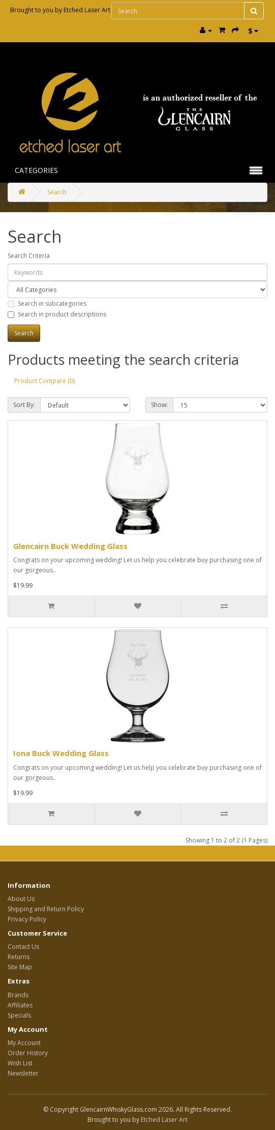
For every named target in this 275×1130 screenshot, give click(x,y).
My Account (24, 1042)
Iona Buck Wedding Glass (61, 753)
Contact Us (23, 946)
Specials (19, 1015)
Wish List (20, 1063)
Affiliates (20, 1005)
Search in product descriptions (57, 314)
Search (57, 192)
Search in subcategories (47, 303)
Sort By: (24, 404)
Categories (36, 170)
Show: (159, 404)
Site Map (20, 967)
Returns (18, 956)
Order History (28, 1053)
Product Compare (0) (44, 380)
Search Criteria (29, 255)
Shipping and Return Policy (46, 909)
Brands (18, 995)
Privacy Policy (27, 919)
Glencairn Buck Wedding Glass (70, 546)
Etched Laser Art (87, 10)
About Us (21, 898)
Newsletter (23, 1073)
